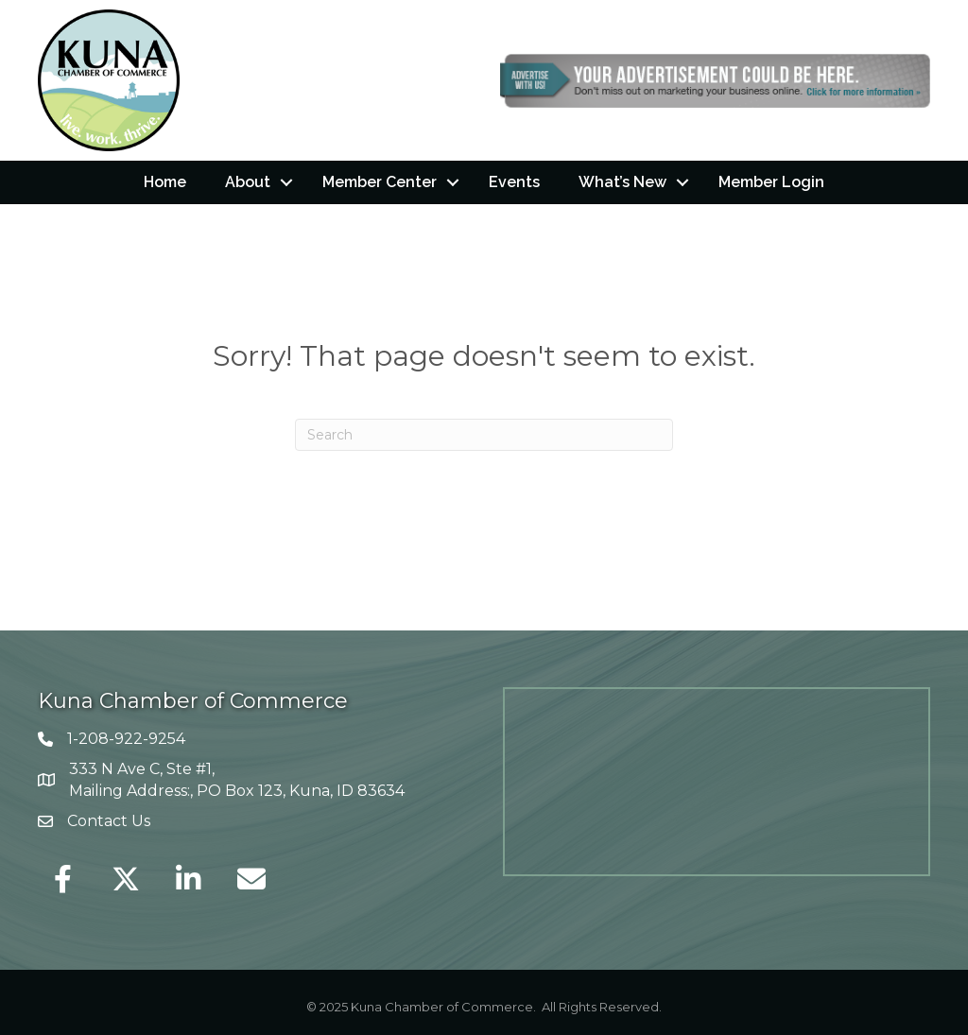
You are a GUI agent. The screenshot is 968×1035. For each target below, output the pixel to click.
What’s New (622, 182)
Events (514, 182)
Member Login (771, 182)
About (247, 182)
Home (165, 182)
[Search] (484, 435)
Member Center (379, 182)
